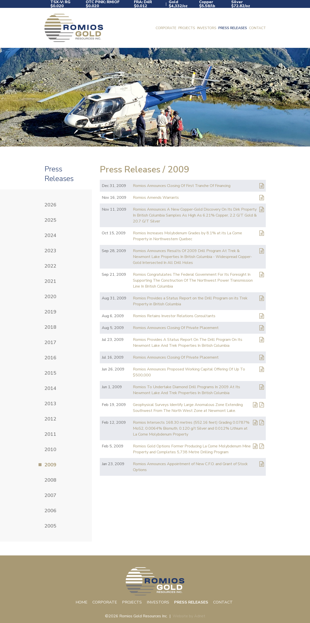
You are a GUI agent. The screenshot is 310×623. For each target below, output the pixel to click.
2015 (50, 373)
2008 (50, 480)
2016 (50, 357)
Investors (206, 28)
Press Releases (232, 28)
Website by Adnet (189, 616)
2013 (50, 403)
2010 (50, 449)
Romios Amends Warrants (156, 197)
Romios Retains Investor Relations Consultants (174, 316)
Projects (186, 28)
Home (81, 602)
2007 (50, 495)
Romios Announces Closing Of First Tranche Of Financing (181, 185)
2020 (50, 296)
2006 (50, 510)
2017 (50, 342)
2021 (50, 281)
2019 (50, 312)
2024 (50, 235)
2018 (50, 327)
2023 (50, 250)
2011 (50, 434)
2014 (50, 388)
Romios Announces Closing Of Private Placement (176, 327)
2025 (50, 220)
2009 (50, 464)
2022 (50, 266)
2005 (50, 526)
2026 (50, 205)
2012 (50, 419)
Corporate (166, 28)
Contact (257, 28)
